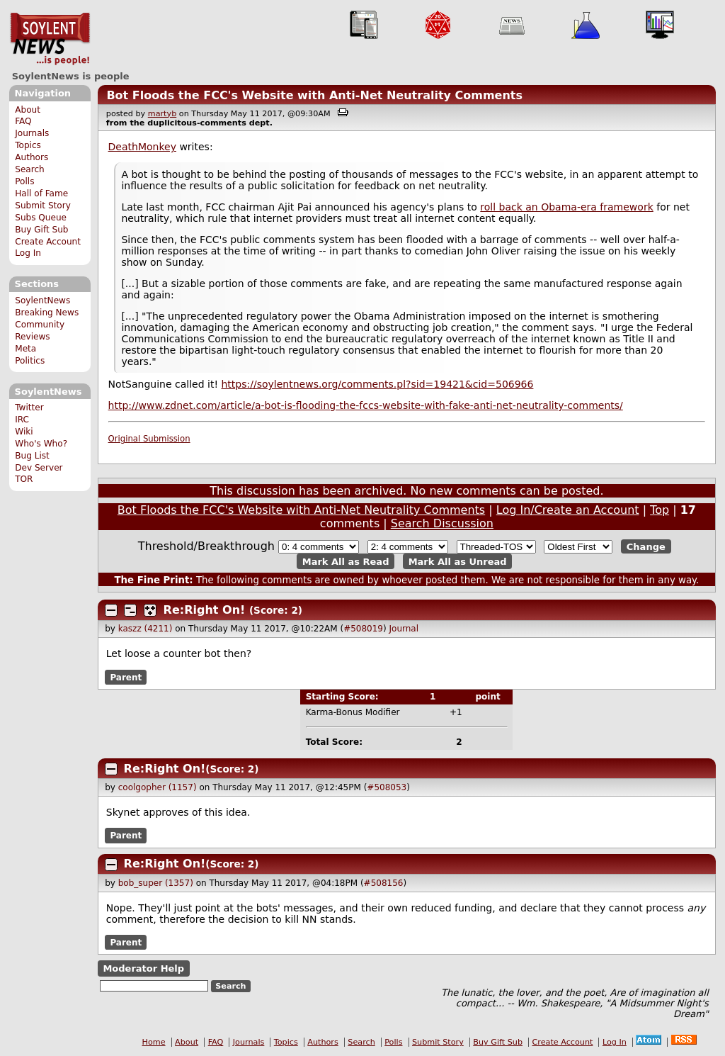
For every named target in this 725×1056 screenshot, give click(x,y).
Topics (28, 145)
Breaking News (47, 313)
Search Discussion (442, 523)
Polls (24, 181)
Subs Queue (41, 218)
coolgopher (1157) (157, 787)
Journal (404, 629)
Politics (30, 361)
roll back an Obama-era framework (566, 207)
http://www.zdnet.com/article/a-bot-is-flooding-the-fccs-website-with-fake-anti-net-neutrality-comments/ (365, 405)
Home (154, 1042)
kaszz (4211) (145, 629)
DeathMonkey (142, 146)
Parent (126, 677)
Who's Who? (41, 444)
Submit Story (43, 205)
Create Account (48, 242)
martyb (162, 113)
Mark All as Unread (458, 561)
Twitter (29, 407)
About (27, 110)
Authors (31, 157)
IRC (22, 420)
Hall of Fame (41, 193)
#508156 (384, 883)
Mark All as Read (345, 561)
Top (659, 510)
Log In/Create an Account (567, 510)
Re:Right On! (205, 610)
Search (30, 169)
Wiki (24, 432)
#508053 (386, 787)
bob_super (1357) (155, 883)
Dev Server (38, 468)
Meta (25, 349)
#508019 (363, 629)
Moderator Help (143, 968)
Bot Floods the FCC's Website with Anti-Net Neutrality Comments (314, 95)
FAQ (23, 121)
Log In (28, 253)
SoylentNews (50, 39)
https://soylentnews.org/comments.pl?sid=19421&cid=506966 (378, 384)
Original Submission (149, 439)
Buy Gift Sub (41, 230)
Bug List (32, 456)
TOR (24, 479)
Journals (32, 133)
